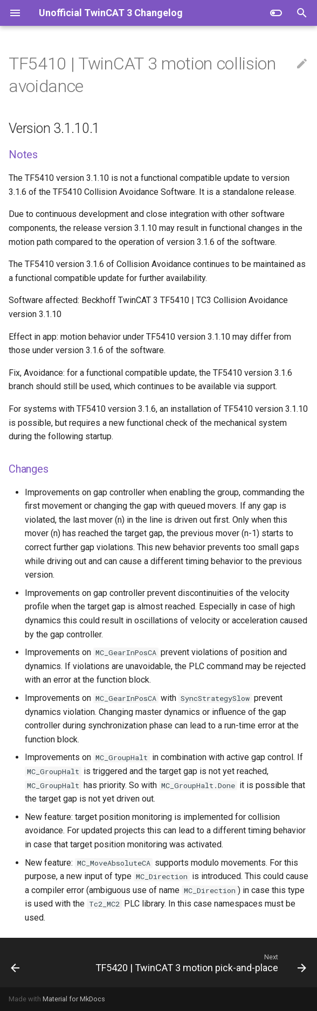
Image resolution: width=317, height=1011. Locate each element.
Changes (29, 468)
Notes (23, 154)
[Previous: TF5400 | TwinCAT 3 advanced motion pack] (15, 962)
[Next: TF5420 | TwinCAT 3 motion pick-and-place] (199, 962)
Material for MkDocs (74, 999)
